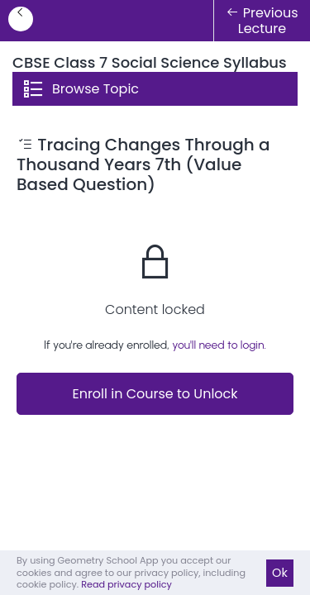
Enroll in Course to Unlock (154, 393)
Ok (280, 572)
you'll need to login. (219, 345)
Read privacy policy (126, 584)
